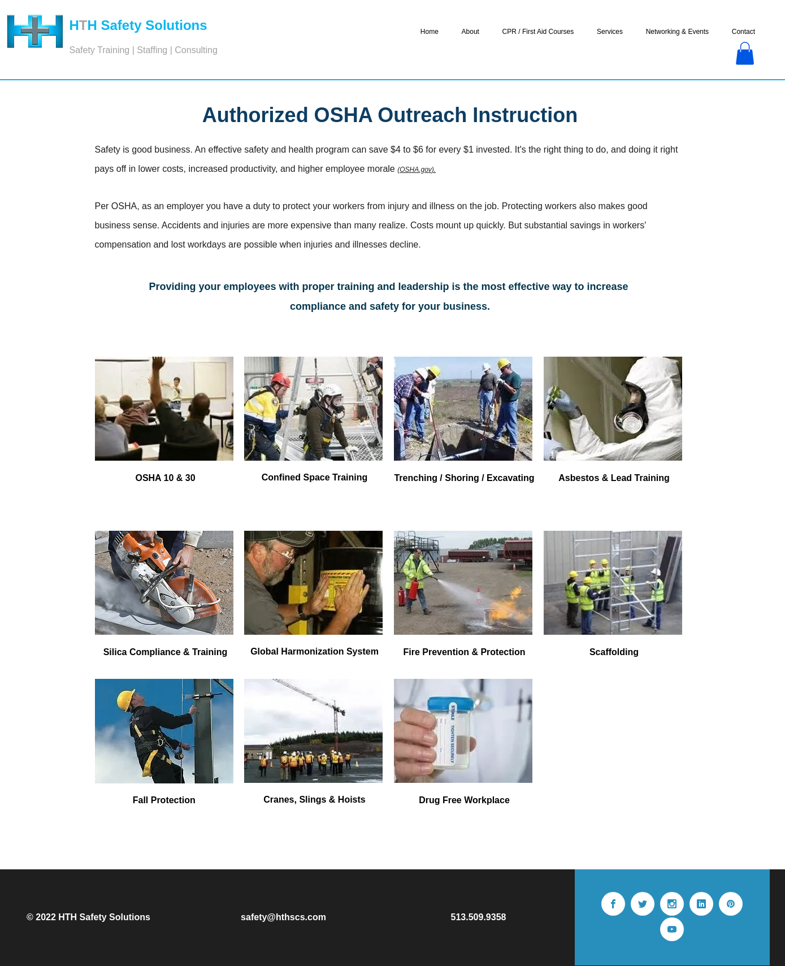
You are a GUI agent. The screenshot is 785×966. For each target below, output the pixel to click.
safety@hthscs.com (283, 917)
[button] (744, 53)
